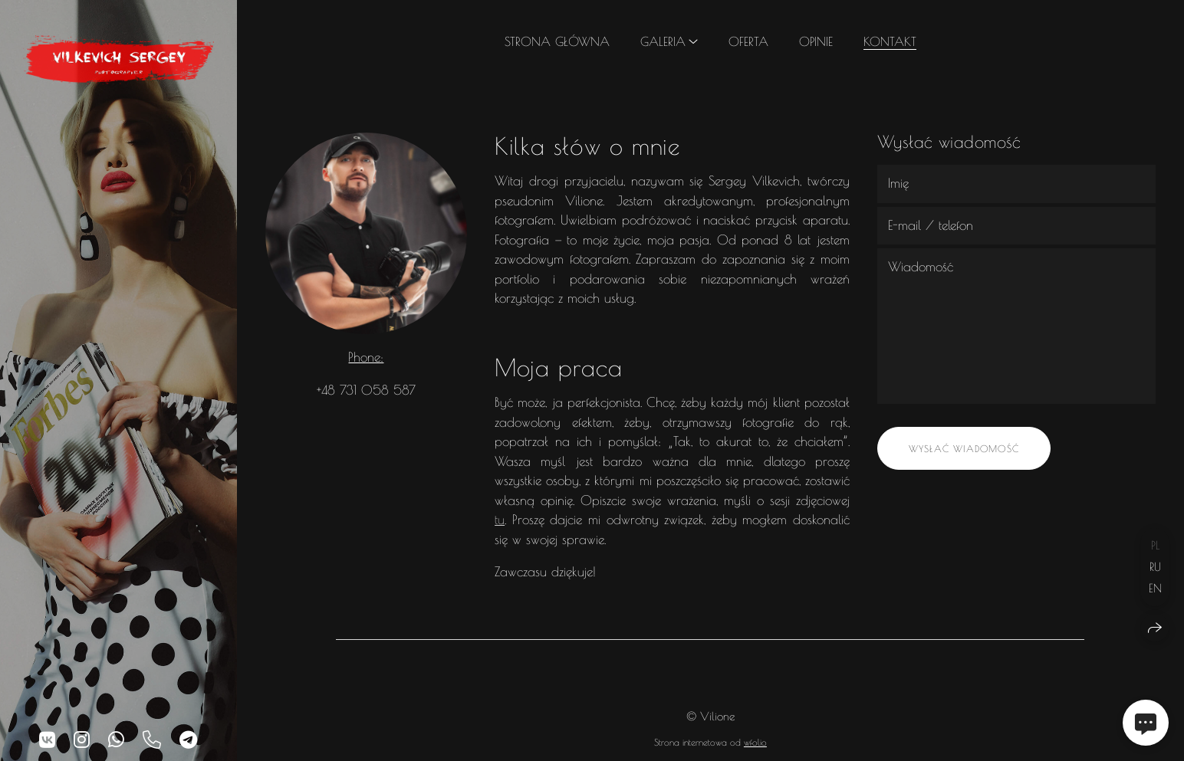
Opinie (816, 41)
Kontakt (889, 41)
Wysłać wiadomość (964, 448)
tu (500, 519)
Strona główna (557, 41)
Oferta (748, 41)
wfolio (755, 741)
